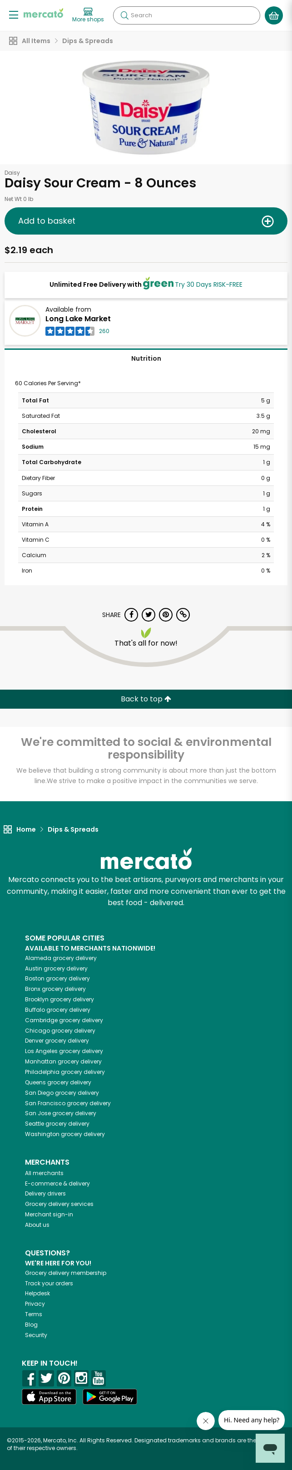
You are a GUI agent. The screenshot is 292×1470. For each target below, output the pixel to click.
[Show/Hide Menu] (13, 14)
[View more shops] (88, 15)
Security (36, 1335)
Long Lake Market (78, 319)
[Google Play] (110, 1397)
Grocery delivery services (59, 1204)
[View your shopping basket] (274, 15)
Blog (31, 1324)
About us (37, 1225)
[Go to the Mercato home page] (43, 13)
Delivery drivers (45, 1193)
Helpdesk (37, 1293)
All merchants (44, 1173)
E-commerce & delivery (57, 1183)
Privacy (35, 1304)
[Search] (186, 15)
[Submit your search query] (124, 15)
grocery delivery (61, 958)
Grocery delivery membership (65, 1273)
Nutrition (146, 358)
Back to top (146, 699)
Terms (33, 1314)
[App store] (49, 1397)
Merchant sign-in (49, 1214)
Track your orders (49, 1283)
